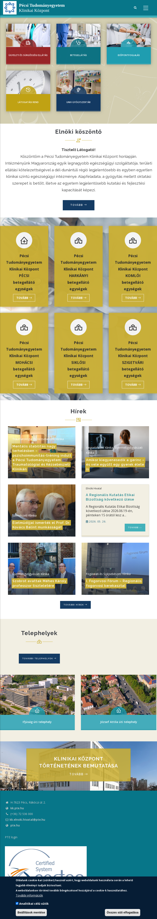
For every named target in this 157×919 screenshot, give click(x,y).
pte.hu (15, 825)
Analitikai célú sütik (34, 904)
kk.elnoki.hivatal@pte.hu (25, 819)
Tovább (78, 205)
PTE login (11, 837)
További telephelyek (39, 658)
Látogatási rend (28, 102)
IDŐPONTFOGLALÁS (129, 55)
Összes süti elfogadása (122, 912)
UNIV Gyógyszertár (78, 102)
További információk (29, 895)
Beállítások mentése (31, 912)
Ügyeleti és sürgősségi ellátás (28, 55)
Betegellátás (78, 55)
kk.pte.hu (17, 808)
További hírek (75, 605)
